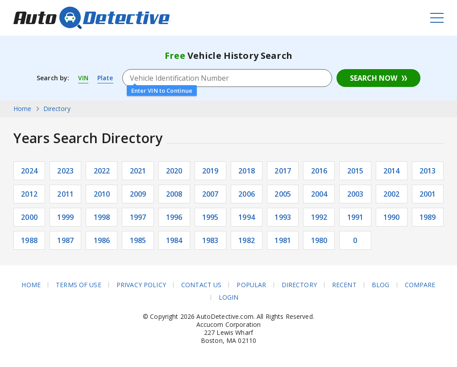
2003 (355, 194)
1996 (174, 217)
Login (229, 297)
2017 (282, 171)
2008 (174, 194)
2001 (428, 194)
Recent (344, 285)
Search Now (373, 78)
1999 (65, 217)
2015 (355, 171)
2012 (29, 194)
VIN (83, 78)
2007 (210, 194)
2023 (65, 171)
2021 (138, 171)
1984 (174, 240)
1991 (355, 217)
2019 (210, 171)
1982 (246, 240)
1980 (319, 240)
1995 (210, 217)
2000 (29, 217)
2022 (102, 171)
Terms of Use (78, 285)
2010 (102, 194)
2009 (138, 194)
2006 (246, 194)
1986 (102, 240)
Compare (420, 285)
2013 (428, 171)
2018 (246, 171)
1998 (102, 217)
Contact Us (201, 285)
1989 (428, 217)
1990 (391, 217)
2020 (174, 171)
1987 (65, 240)
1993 (282, 217)
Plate (106, 78)
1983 (210, 240)
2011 (65, 194)
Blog (381, 285)
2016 (319, 171)
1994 (246, 217)
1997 (138, 217)
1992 (319, 217)
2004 (319, 194)
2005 (282, 194)
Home (31, 285)
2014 (391, 171)
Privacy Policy (141, 285)
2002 (391, 194)
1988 (29, 240)
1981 (282, 240)
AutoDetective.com (91, 18)
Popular (251, 285)
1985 (138, 240)
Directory (299, 285)
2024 (29, 171)
